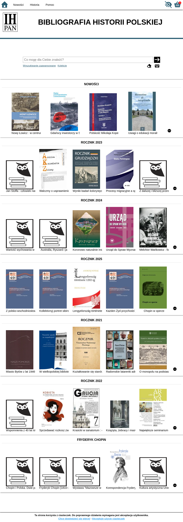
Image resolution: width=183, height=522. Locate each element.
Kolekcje (62, 65)
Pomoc (50, 4)
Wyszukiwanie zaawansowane (39, 65)
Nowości (18, 4)
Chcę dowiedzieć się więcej (74, 518)
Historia (34, 4)
